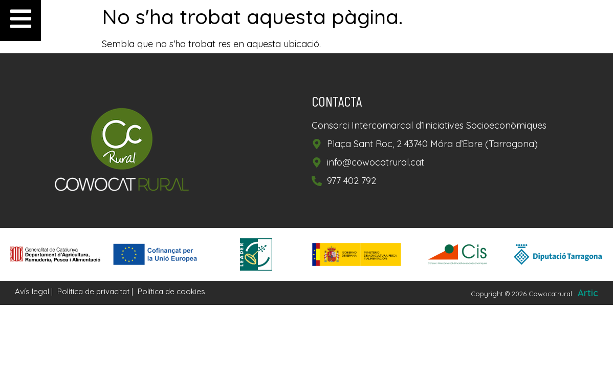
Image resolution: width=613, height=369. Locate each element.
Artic (588, 293)
